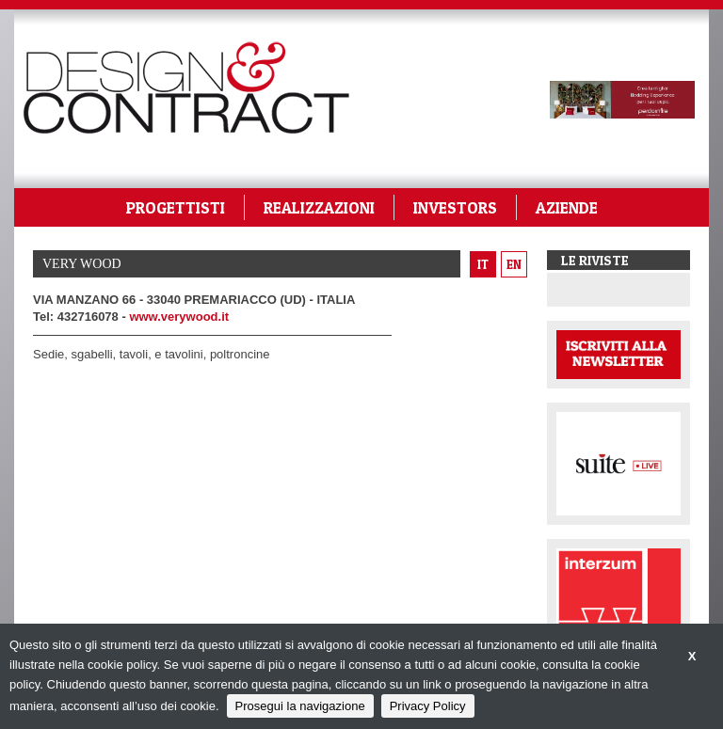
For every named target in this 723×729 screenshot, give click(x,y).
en (514, 264)
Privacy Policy (428, 706)
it (483, 264)
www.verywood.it (179, 316)
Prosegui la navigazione (300, 706)
